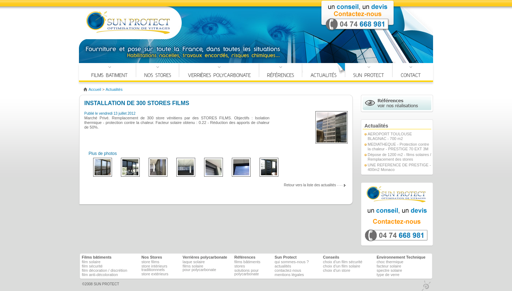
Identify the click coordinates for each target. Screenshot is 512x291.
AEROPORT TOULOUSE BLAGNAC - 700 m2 (390, 136)
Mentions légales (289, 274)
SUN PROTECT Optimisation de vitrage (128, 23)
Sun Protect (285, 257)
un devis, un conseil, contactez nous (397, 214)
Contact (411, 72)
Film (91, 262)
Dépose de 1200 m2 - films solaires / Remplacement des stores (399, 156)
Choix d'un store (336, 270)
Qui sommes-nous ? (291, 262)
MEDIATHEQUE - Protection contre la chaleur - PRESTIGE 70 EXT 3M (398, 146)
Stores (239, 266)
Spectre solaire (389, 270)
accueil (95, 89)
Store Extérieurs (155, 274)
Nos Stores (157, 72)
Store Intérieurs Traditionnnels (154, 268)
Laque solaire (194, 262)
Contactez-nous (287, 270)
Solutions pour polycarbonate (246, 272)
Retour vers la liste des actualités (310, 185)
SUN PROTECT (106, 284)
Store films (150, 262)
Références (280, 72)
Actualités (323, 72)
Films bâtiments (247, 262)
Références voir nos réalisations (397, 103)
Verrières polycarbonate (219, 72)
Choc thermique (390, 262)
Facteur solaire (389, 266)
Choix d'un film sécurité (342, 262)
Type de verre (388, 274)
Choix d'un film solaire (341, 266)
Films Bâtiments (109, 72)
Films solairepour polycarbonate (199, 268)
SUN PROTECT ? (368, 72)
